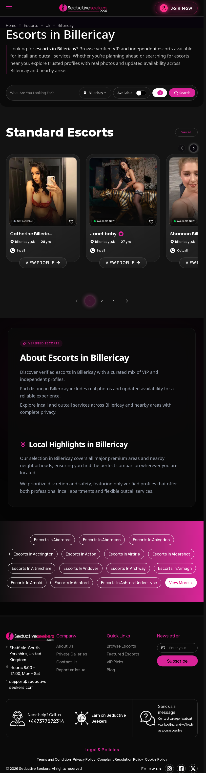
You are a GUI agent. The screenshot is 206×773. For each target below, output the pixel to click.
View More (181, 583)
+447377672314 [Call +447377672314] (46, 721)
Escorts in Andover (80, 568)
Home (11, 25)
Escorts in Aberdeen (102, 539)
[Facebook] (181, 768)
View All (186, 132)
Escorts (31, 25)
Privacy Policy (84, 759)
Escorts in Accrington (33, 554)
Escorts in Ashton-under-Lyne (129, 582)
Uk (48, 25)
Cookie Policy (156, 759)
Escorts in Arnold (26, 582)
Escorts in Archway (128, 568)
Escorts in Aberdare (52, 539)
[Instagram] (169, 768)
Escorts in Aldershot (171, 554)
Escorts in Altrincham (31, 568)
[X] (193, 768)
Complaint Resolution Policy (120, 759)
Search (182, 92)
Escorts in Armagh (175, 568)
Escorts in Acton (81, 554)
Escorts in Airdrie (124, 554)
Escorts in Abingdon (151, 539)
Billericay (66, 25)
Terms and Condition (54, 759)
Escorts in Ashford (72, 582)
